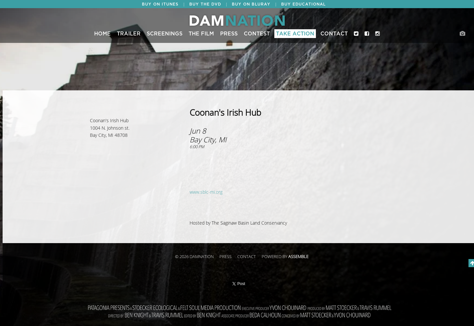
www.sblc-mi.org (206, 192)
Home (102, 33)
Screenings (164, 33)
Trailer (129, 33)
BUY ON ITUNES (160, 4)
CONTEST (257, 33)
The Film (201, 33)
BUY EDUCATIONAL (303, 4)
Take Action (295, 33)
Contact (334, 33)
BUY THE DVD (205, 4)
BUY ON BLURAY (251, 4)
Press (229, 33)
